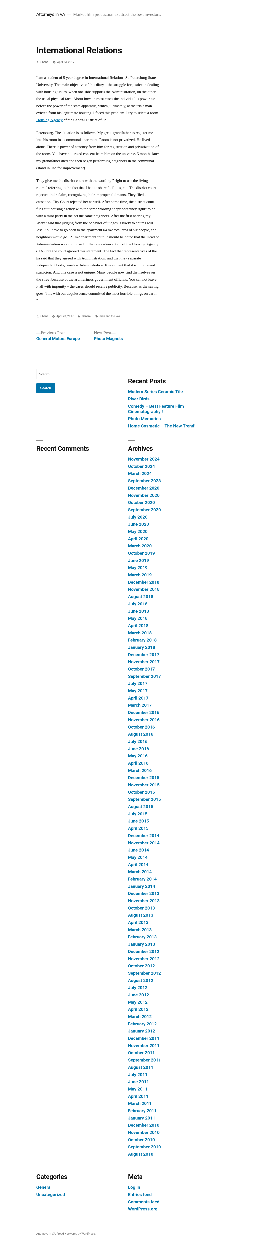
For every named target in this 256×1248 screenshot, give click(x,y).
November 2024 (144, 459)
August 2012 (140, 980)
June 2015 (138, 821)
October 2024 (141, 466)
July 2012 (138, 987)
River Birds (139, 398)
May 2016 (138, 755)
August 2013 (140, 915)
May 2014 (138, 857)
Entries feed (140, 1194)
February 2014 (142, 879)
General (86, 316)
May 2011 (138, 1089)
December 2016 (143, 712)
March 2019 (140, 574)
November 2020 (144, 495)
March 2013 (140, 929)
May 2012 (138, 1002)
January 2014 (141, 886)
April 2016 (138, 763)
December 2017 (143, 654)
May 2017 (138, 690)
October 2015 (141, 792)
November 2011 (144, 1045)
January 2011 (141, 1118)
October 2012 (141, 965)
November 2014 (144, 842)
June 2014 (138, 850)
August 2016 (140, 734)
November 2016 (144, 719)
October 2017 (141, 669)
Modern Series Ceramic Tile (155, 391)
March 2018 (140, 632)
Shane (44, 62)
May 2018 (138, 618)
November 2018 (144, 589)
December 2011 (143, 1038)
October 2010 (141, 1139)
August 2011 (140, 1067)
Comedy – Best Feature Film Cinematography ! (156, 409)
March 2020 (140, 545)
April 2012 (138, 1009)
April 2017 (138, 698)
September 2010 (144, 1146)
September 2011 (144, 1060)
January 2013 (141, 944)
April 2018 (138, 625)
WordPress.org (143, 1209)
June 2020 (138, 524)
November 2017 (144, 661)
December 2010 (143, 1125)
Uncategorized (50, 1194)
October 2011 (141, 1052)
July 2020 (138, 517)
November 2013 (144, 900)
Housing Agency (49, 119)
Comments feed (143, 1201)
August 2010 (140, 1154)
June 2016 (138, 748)
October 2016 (141, 727)
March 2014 (140, 871)
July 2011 (138, 1074)
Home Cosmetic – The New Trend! (162, 426)
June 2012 (138, 994)
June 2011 (138, 1081)
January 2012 (141, 1031)
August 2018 (140, 596)
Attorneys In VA (50, 14)
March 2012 (140, 1016)
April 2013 (138, 922)
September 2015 (144, 799)
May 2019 (138, 567)
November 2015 (144, 784)
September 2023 (144, 480)
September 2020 (144, 509)
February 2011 (142, 1110)
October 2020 (141, 502)
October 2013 (141, 908)
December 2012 (143, 951)
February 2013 (142, 936)
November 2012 (144, 958)
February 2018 (142, 640)
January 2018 (141, 647)
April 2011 (138, 1096)
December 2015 (143, 777)
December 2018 (143, 582)
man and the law (110, 316)
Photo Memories (144, 418)
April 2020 (138, 538)
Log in (134, 1187)
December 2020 (143, 488)
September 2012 (144, 973)
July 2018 (138, 603)
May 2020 (138, 531)
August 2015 (140, 806)
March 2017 (140, 705)
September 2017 (144, 676)
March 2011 (140, 1103)
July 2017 (138, 683)
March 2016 (140, 770)
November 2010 (144, 1132)
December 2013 (143, 893)
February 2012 (142, 1023)
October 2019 (141, 553)
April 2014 (138, 864)
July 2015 (138, 813)
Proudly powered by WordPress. (76, 1233)
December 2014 (143, 835)
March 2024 (140, 473)
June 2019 (138, 560)
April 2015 (138, 828)
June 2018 (138, 611)
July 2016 (138, 741)
